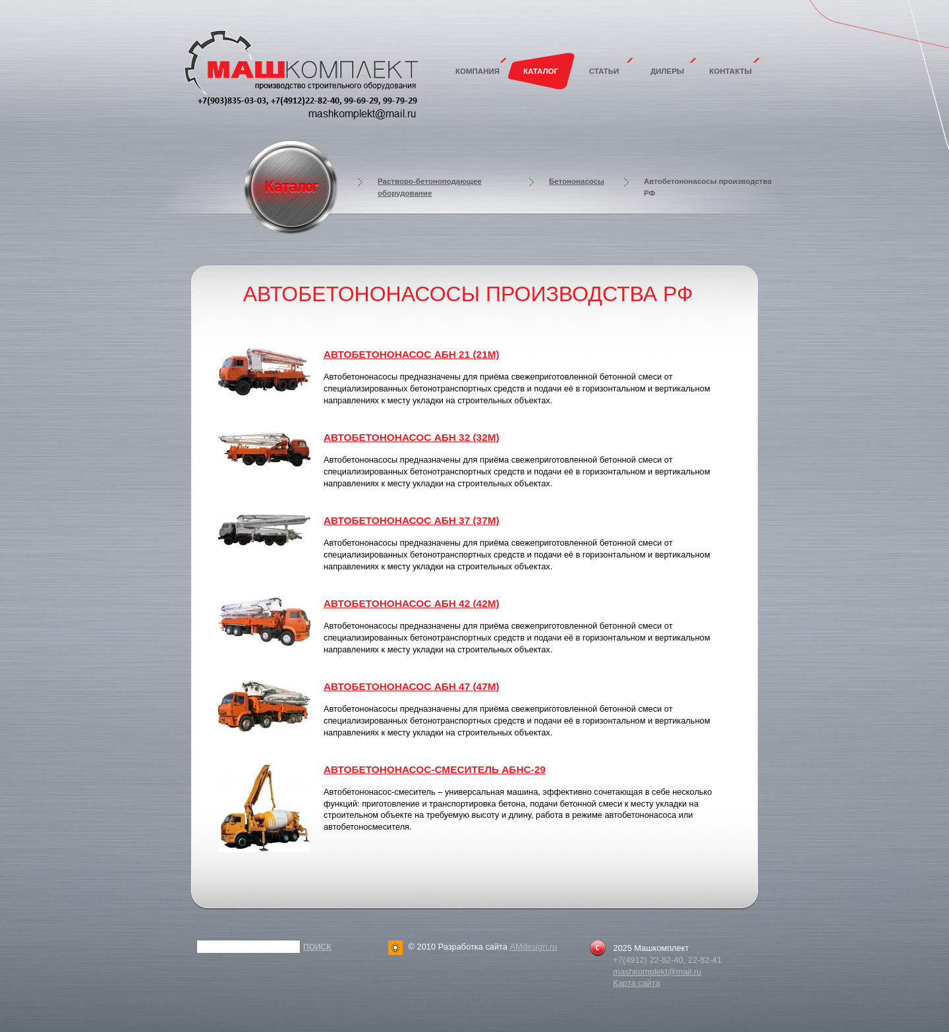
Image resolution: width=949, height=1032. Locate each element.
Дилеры (667, 71)
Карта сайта (636, 983)
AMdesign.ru (533, 947)
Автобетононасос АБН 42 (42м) (412, 603)
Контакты (730, 71)
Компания (477, 71)
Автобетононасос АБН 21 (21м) (412, 354)
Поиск (317, 947)
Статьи (604, 71)
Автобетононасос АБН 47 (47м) (412, 686)
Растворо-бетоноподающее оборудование (430, 187)
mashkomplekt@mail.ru (657, 972)
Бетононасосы (576, 181)
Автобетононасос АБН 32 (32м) (412, 437)
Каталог (540, 71)
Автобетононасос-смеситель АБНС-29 (435, 769)
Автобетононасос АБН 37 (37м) (412, 520)
